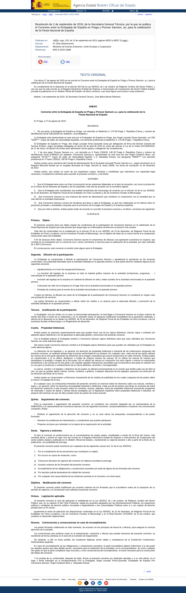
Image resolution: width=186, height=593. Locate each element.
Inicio (45, 14)
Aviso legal (71, 579)
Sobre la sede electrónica (50, 579)
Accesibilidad (82, 579)
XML (68, 62)
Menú (134, 11)
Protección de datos (96, 579)
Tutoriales (133, 579)
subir (148, 571)
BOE (51, 14)
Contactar (35, 579)
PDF (46, 62)
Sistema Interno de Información (116, 579)
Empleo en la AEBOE (146, 579)
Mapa (63, 579)
